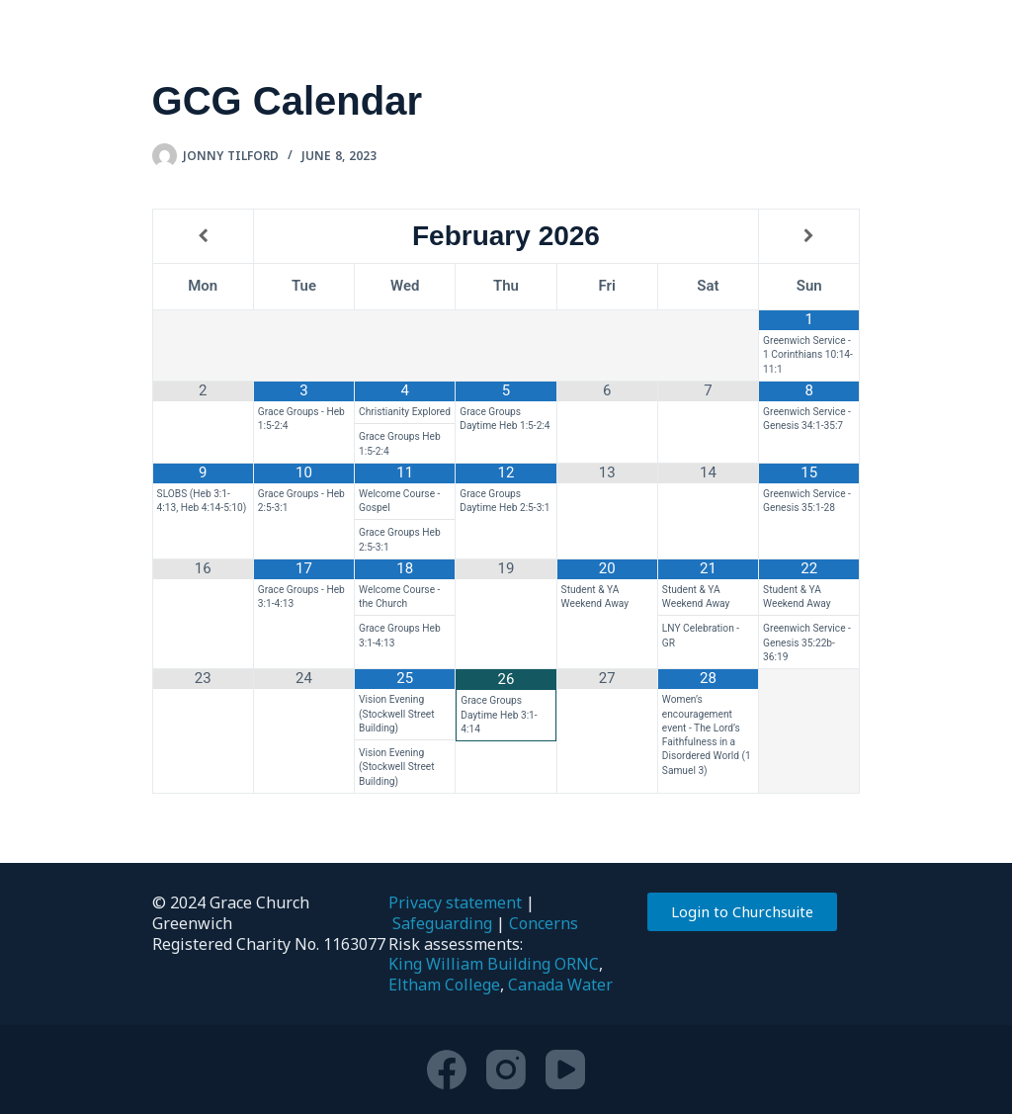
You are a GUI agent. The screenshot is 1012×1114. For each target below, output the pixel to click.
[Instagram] (506, 1069)
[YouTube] (565, 1069)
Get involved (466, 49)
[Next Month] (809, 236)
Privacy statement (455, 902)
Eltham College (444, 984)
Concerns (543, 923)
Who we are (289, 49)
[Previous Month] (203, 236)
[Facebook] (446, 1069)
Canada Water (560, 984)
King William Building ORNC (493, 964)
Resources (641, 49)
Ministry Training (827, 49)
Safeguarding (442, 923)
